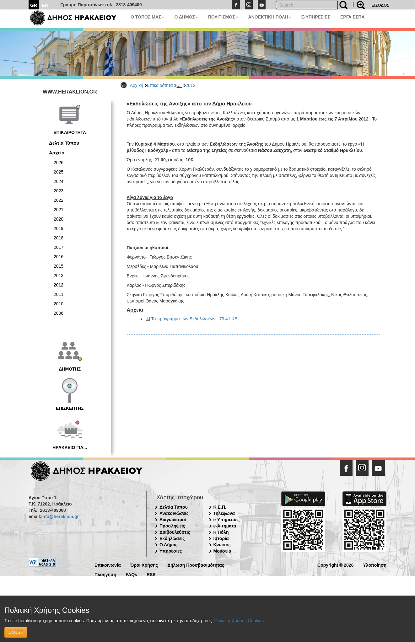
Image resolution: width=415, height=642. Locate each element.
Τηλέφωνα (224, 513)
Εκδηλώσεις (172, 538)
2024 (58, 181)
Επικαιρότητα (160, 85)
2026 (58, 162)
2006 (58, 313)
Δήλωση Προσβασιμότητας (195, 565)
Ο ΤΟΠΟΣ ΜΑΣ (147, 16)
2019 (58, 228)
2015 (58, 266)
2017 (58, 247)
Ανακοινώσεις (174, 513)
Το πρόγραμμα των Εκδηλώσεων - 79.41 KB (194, 318)
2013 (58, 275)
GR (33, 5)
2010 (58, 303)
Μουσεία (222, 551)
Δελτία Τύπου (64, 143)
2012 (190, 85)
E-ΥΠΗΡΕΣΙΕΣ (315, 16)
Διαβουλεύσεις (174, 532)
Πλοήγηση (105, 574)
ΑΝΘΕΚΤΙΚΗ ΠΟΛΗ (269, 16)
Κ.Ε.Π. (219, 507)
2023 (58, 190)
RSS (151, 574)
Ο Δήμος (168, 544)
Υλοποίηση (374, 565)
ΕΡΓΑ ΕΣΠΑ (352, 16)
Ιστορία (221, 538)
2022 (58, 200)
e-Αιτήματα (224, 525)
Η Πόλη (221, 532)
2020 (58, 219)
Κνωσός (222, 544)
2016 (58, 256)
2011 (58, 294)
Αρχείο (56, 152)
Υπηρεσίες (170, 551)
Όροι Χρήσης (144, 565)
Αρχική (136, 85)
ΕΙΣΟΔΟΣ (380, 5)
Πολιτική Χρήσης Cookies (239, 620)
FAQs (131, 574)
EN (45, 5)
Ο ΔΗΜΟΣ (186, 16)
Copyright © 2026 (335, 565)
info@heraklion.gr (59, 516)
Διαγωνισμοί (172, 519)
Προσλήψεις (172, 525)
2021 (58, 209)
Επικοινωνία (107, 565)
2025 (58, 171)
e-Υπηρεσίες (226, 519)
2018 (58, 237)
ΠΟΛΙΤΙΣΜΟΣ (223, 16)
